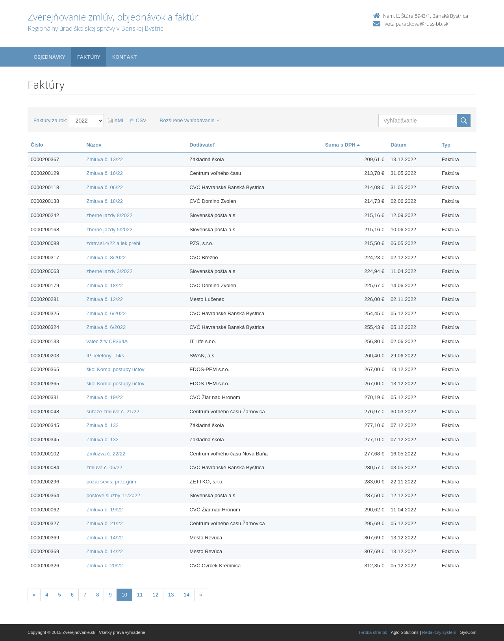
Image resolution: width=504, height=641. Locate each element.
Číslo (37, 145)
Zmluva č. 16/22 (104, 173)
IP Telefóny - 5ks (105, 356)
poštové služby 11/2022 (113, 495)
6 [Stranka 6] (72, 595)
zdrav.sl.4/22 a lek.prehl (113, 243)
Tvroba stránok (372, 632)
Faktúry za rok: (50, 120)
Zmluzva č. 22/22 (105, 454)
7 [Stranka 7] (84, 595)
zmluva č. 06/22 (104, 467)
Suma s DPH (342, 145)
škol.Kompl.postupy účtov (115, 369)
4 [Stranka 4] (46, 595)
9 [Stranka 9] (110, 595)
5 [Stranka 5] (59, 595)
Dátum (398, 145)
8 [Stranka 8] (97, 595)
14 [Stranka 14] (186, 595)
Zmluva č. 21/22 (104, 523)
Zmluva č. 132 (102, 425)
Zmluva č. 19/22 (104, 397)
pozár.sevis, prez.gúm (111, 482)
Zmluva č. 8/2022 (106, 257)
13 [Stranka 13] (171, 595)
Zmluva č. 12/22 (104, 299)
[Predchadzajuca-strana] (34, 595)
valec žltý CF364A (107, 341)
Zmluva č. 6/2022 (106, 313)
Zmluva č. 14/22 (104, 538)
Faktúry (88, 56)
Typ (446, 145)
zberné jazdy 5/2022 (109, 229)
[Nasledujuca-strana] (200, 595)
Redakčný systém (439, 632)
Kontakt (124, 56)
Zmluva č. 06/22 (104, 187)
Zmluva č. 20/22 (104, 566)
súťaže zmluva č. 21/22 (112, 411)
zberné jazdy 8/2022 (109, 215)
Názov (93, 145)
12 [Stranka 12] (155, 595)
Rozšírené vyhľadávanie (189, 120)
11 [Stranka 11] (140, 595)
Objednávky (49, 56)
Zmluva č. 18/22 (104, 201)
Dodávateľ (202, 145)
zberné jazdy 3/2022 (109, 271)
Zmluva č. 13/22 (104, 159)
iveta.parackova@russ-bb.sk (416, 23)
